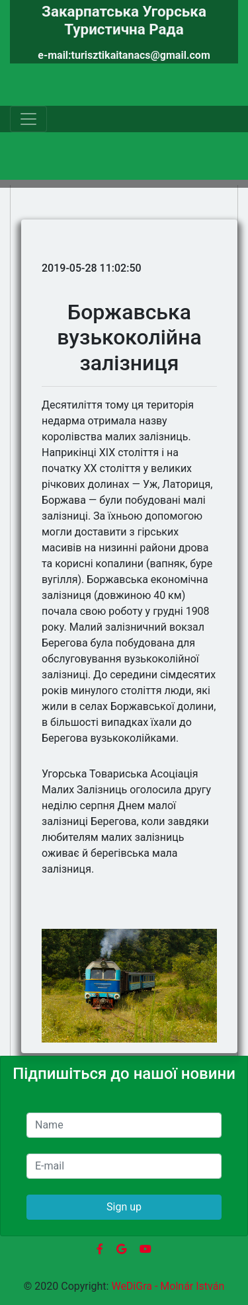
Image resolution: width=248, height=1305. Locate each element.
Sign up (124, 1207)
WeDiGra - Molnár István (167, 1286)
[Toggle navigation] (28, 119)
